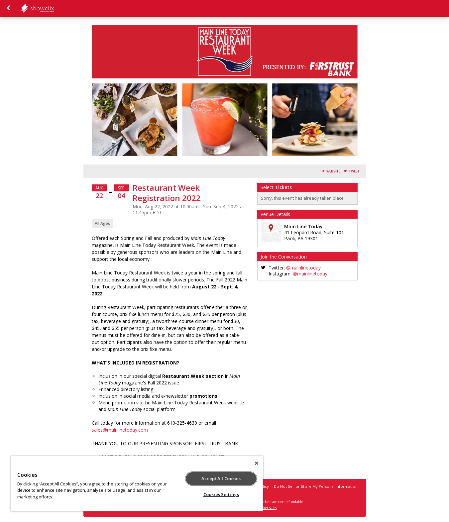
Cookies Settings (221, 494)
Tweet (354, 171)
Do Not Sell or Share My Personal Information (316, 486)
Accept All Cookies (221, 478)
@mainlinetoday (303, 267)
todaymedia (54, 8)
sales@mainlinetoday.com (120, 430)
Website (333, 171)
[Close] (257, 463)
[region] (137, 483)
